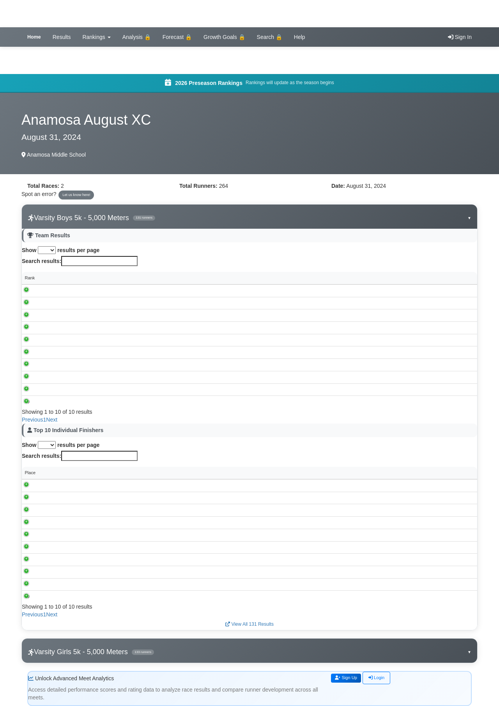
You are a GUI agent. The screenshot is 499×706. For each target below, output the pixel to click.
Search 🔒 (269, 37)
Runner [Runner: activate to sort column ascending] (65, 472)
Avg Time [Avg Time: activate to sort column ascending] (380, 277)
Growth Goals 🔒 (224, 37)
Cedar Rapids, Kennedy (83, 290)
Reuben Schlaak (74, 584)
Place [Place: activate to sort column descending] (30, 472)
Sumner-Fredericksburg (82, 364)
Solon (65, 315)
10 (27, 401)
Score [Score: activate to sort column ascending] (204, 277)
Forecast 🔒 (177, 37)
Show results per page (60, 250)
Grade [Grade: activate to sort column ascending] (320, 472)
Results (62, 37)
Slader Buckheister (76, 485)
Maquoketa (70, 376)
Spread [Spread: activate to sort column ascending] (434, 277)
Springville (70, 389)
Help (299, 37)
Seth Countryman (75, 571)
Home (34, 37)
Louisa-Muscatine (77, 352)
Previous (32, 420)
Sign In (460, 37)
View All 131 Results (249, 624)
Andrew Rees (71, 596)
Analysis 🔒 (136, 37)
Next (51, 420)
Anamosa (69, 302)
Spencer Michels (74, 510)
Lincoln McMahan (75, 497)
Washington (71, 339)
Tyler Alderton (71, 522)
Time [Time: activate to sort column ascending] (158, 472)
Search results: (80, 261)
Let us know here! (76, 195)
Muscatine (70, 327)
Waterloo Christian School (85, 401)
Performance (365, 472)
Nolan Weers (70, 559)
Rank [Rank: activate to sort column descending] (30, 277)
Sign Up (349, 678)
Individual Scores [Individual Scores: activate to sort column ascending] (253, 277)
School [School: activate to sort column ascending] (66, 277)
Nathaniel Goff (72, 547)
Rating (439, 472)
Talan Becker (70, 534)
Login (383, 678)
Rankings (96, 37)
